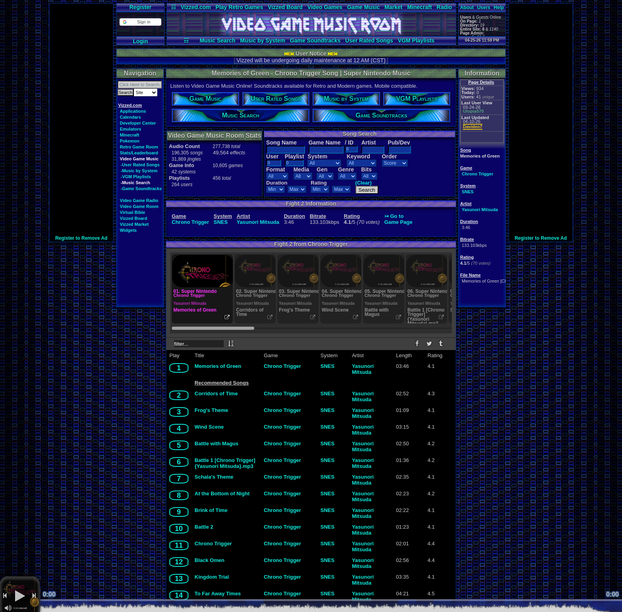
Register (140, 7)
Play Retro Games (239, 7)
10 (179, 529)
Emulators (130, 129)
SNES (468, 191)
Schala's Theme (214, 477)
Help (498, 7)
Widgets (128, 230)
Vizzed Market (134, 224)
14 (179, 595)
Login (140, 41)
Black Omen (210, 560)
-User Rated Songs (140, 164)
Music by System (262, 40)
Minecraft (419, 7)
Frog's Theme (211, 410)
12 (179, 562)
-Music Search (135, 182)
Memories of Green (218, 366)
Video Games (324, 7)
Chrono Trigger (477, 173)
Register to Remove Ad (81, 238)
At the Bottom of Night (222, 494)
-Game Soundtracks (141, 188)
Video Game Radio (139, 200)
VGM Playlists (416, 40)
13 (179, 579)
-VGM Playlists (136, 176)
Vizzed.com (195, 7)
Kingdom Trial (212, 577)
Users (483, 7)
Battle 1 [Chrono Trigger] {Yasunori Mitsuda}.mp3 (225, 463)
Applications (133, 111)
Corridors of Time (216, 393)
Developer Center (138, 123)
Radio (444, 7)
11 (179, 545)
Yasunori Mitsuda (480, 209)
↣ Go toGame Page (398, 219)
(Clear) (363, 183)
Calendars (130, 117)
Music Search (217, 40)
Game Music (363, 7)
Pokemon (130, 141)
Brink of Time (211, 510)
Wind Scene (209, 427)
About (467, 7)
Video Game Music (139, 158)
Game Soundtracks (315, 40)
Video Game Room (139, 206)
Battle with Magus (217, 443)
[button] (140, 22)
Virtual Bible (132, 212)
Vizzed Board (285, 7)
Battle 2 (204, 527)
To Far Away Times (218, 594)
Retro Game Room (139, 146)
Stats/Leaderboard (139, 152)
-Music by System (139, 170)
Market (393, 7)
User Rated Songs (369, 40)
